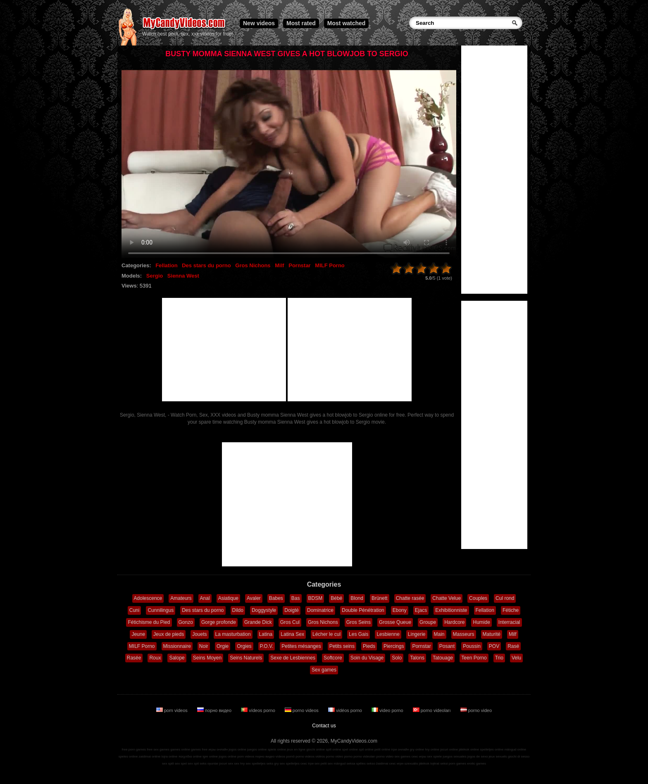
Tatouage (443, 658)
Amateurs (180, 598)
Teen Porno (473, 658)
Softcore (333, 658)
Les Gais (358, 634)
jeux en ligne (296, 749)
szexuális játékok (417, 763)
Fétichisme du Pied (149, 622)
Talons (417, 658)
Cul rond (505, 598)
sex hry (239, 763)
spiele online (277, 749)
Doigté (291, 610)
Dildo (237, 610)
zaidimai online (150, 756)
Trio (499, 658)
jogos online (237, 749)
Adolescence (148, 598)
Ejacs (421, 610)
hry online (432, 749)
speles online (128, 756)
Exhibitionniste (451, 610)
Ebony (400, 610)
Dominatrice (320, 610)
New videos (259, 23)
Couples (478, 598)
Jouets (199, 634)
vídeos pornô (285, 756)
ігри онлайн (400, 749)
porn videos (172, 710)
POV (494, 646)
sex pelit (320, 763)
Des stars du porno (206, 265)
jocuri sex (226, 763)
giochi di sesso (518, 756)
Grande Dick (258, 622)
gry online (417, 749)
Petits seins (342, 646)
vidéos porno (345, 710)
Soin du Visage (367, 658)
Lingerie (417, 634)
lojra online (170, 756)
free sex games (158, 749)
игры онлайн (218, 749)
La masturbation (233, 634)
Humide (481, 622)
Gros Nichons (252, 265)
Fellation (166, 265)
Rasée (134, 658)
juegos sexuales (454, 756)
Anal (205, 598)
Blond (356, 598)
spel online (350, 749)
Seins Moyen (207, 658)
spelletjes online (491, 749)
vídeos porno (258, 710)
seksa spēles (356, 763)
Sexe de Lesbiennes (292, 658)
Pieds (369, 646)
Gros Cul (290, 622)
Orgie (223, 646)
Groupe (427, 622)
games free (199, 749)
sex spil (193, 763)
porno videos (302, 710)
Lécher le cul (326, 634)
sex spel (181, 763)
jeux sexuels (498, 756)
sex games (403, 756)
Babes (276, 598)
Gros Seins (358, 622)
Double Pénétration (363, 610)
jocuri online (449, 749)
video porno (388, 710)
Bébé (336, 598)
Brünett (380, 598)
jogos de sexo (477, 756)
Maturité (491, 634)
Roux (155, 658)
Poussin (472, 646)
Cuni (134, 610)
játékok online (469, 749)
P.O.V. (267, 646)
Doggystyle (264, 610)
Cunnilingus (161, 610)
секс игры (418, 756)
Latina (266, 634)
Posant (447, 646)
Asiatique (228, 598)
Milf (279, 265)
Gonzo (186, 622)
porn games (457, 763)
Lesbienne (387, 634)
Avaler (254, 598)
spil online (366, 749)
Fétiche (511, 610)
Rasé (513, 646)
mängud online (515, 749)
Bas (295, 598)
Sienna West (183, 276)
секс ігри (307, 763)
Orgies (244, 646)
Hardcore (454, 622)
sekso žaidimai (377, 763)
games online (180, 749)
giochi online (316, 749)
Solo (397, 658)
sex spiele (434, 756)
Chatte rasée (410, 598)
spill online (333, 749)
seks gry (273, 763)
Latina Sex (292, 634)
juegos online (257, 749)
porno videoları (432, 710)
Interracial (509, 622)
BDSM (315, 598)
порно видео (215, 710)
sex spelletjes (255, 763)
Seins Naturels (246, 658)
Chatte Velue (446, 598)
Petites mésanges (301, 646)
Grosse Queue (395, 622)
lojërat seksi (439, 763)
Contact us (324, 726)
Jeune (138, 634)
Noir (203, 646)
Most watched (346, 23)
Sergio (154, 276)
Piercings (394, 646)
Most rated (301, 23)
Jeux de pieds (168, 634)
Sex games (324, 670)
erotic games (476, 763)
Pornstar (299, 265)
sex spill (168, 763)
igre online (210, 756)
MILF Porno (330, 265)
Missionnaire (177, 646)
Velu (516, 658)
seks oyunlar (209, 763)
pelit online (382, 749)
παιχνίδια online (190, 756)
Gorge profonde (218, 622)
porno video (476, 710)
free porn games (134, 749)
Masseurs (463, 634)
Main (439, 634)
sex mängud (337, 763)
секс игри (396, 763)
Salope (176, 658)
